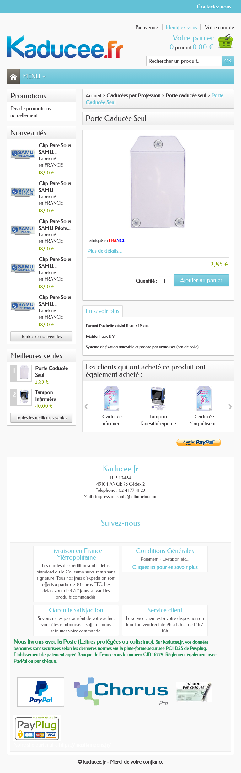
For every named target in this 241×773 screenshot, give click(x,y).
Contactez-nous (214, 6)
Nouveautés (28, 132)
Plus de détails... (104, 251)
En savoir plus (102, 311)
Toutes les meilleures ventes (41, 418)
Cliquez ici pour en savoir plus (164, 567)
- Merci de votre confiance (135, 762)
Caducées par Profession (133, 95)
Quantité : (146, 281)
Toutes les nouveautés (41, 336)
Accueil (93, 95)
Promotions (28, 95)
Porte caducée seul (186, 95)
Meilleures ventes (36, 355)
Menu (34, 76)
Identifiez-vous (181, 27)
